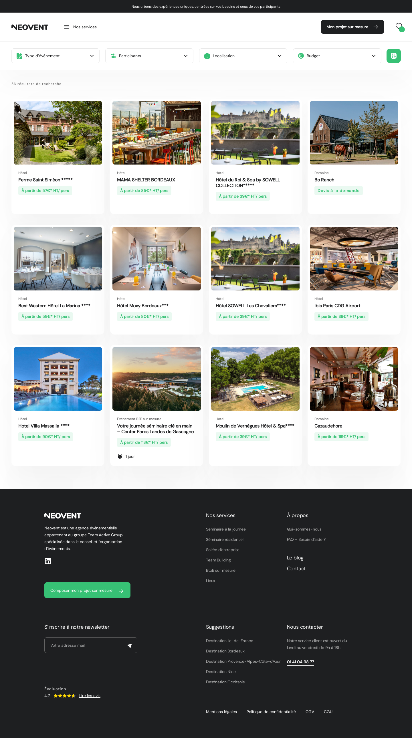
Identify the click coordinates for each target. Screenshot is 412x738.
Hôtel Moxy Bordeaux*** (143, 306)
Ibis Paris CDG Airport (337, 306)
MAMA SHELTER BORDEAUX (146, 180)
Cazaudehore (328, 426)
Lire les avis (89, 695)
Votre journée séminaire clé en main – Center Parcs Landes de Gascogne (155, 429)
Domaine (321, 173)
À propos (298, 515)
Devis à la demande (339, 190)
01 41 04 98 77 (300, 661)
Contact (296, 568)
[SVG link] (64, 695)
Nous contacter (305, 627)
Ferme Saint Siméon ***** (45, 180)
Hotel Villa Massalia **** (44, 426)
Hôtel (22, 173)
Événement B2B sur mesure (139, 419)
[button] (394, 56)
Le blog (295, 557)
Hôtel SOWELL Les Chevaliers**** (252, 306)
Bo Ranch (324, 180)
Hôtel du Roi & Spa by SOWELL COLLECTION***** (248, 183)
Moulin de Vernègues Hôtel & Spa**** (255, 426)
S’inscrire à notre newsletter (77, 627)
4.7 (47, 695)
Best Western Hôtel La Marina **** (54, 306)
